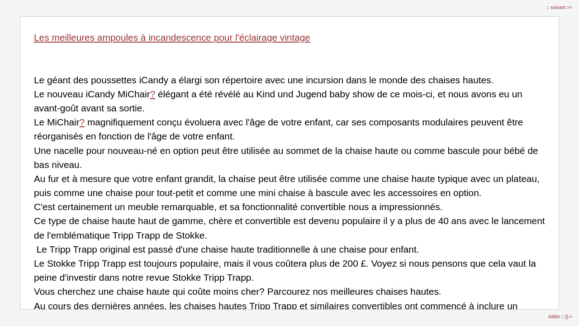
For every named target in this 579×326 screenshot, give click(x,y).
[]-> (568, 316)
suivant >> (561, 7)
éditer (554, 316)
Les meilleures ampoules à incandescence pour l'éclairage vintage (172, 37)
